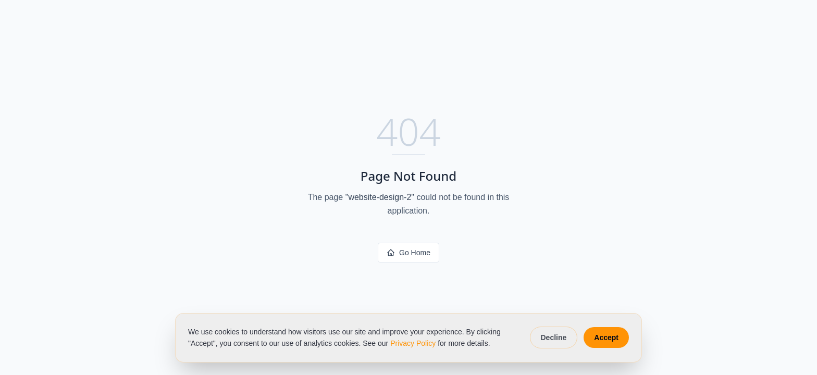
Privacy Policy (413, 343)
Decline (554, 337)
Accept (606, 337)
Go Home (408, 252)
